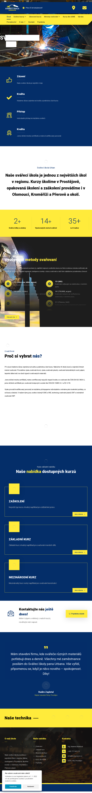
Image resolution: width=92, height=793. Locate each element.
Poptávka (37, 764)
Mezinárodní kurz (40, 754)
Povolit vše (13, 786)
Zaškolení (37, 748)
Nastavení (30, 786)
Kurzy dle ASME (39, 761)
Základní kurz (39, 751)
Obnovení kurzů (39, 758)
